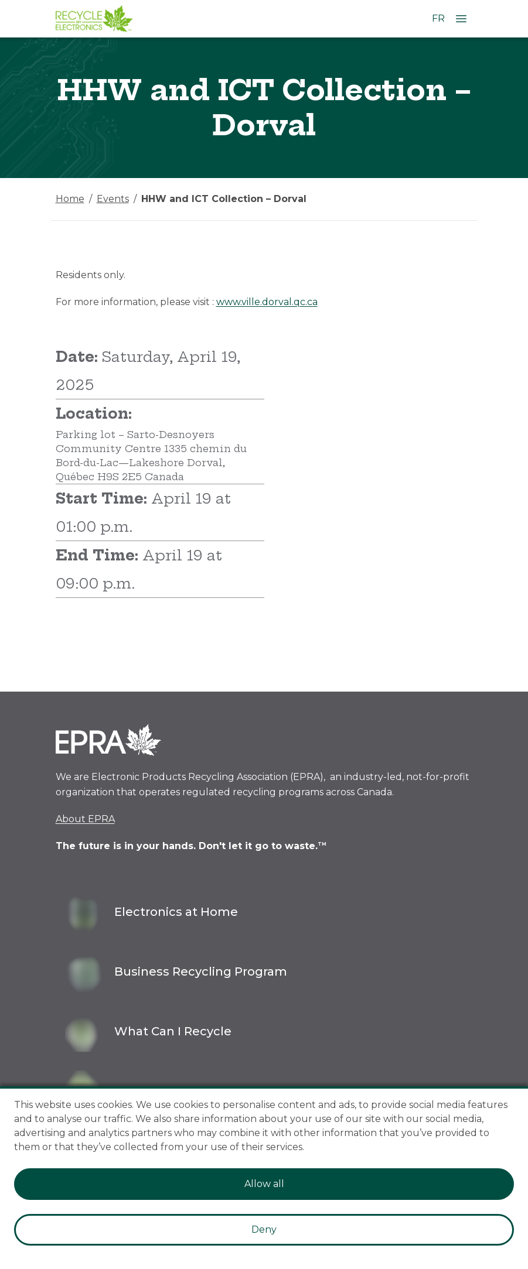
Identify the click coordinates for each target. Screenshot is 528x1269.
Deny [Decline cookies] (264, 1229)
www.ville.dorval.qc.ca (267, 301)
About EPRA (85, 819)
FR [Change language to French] (438, 18)
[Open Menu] (461, 18)
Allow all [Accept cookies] (264, 1183)
